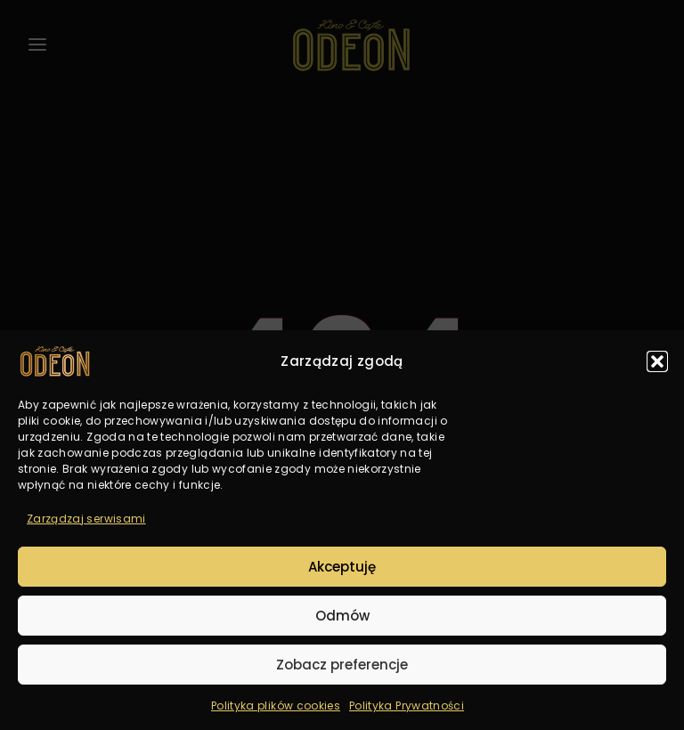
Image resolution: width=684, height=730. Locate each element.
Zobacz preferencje (342, 664)
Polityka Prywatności (406, 705)
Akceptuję (342, 566)
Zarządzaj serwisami (86, 518)
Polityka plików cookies (275, 705)
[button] (657, 361)
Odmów (342, 615)
